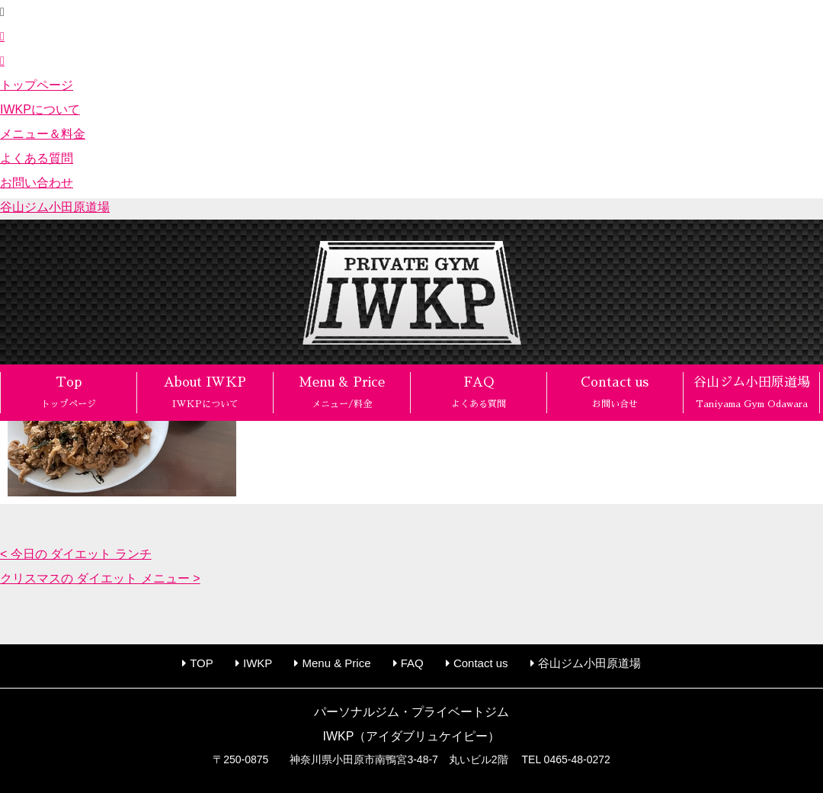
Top (68, 392)
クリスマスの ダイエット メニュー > (100, 578)
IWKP (257, 663)
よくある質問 (36, 158)
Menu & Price (342, 392)
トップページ (36, 85)
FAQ (478, 392)
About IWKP (205, 392)
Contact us (614, 392)
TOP (201, 663)
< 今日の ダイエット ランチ (76, 553)
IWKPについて (40, 109)
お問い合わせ (36, 182)
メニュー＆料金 (42, 133)
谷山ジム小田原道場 (55, 207)
